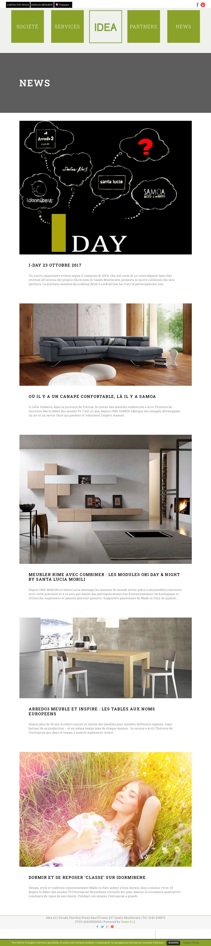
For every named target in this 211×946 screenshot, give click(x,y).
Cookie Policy (191, 942)
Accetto (173, 942)
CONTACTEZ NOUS (18, 4)
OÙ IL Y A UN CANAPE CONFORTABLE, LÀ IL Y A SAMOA (92, 396)
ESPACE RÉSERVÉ (42, 4)
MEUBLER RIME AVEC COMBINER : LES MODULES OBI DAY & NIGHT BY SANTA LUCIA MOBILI (104, 577)
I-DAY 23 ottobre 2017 (55, 265)
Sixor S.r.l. (128, 922)
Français (62, 4)
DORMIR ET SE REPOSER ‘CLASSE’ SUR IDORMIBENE (87, 877)
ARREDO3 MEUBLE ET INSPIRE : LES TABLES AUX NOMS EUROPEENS (92, 711)
